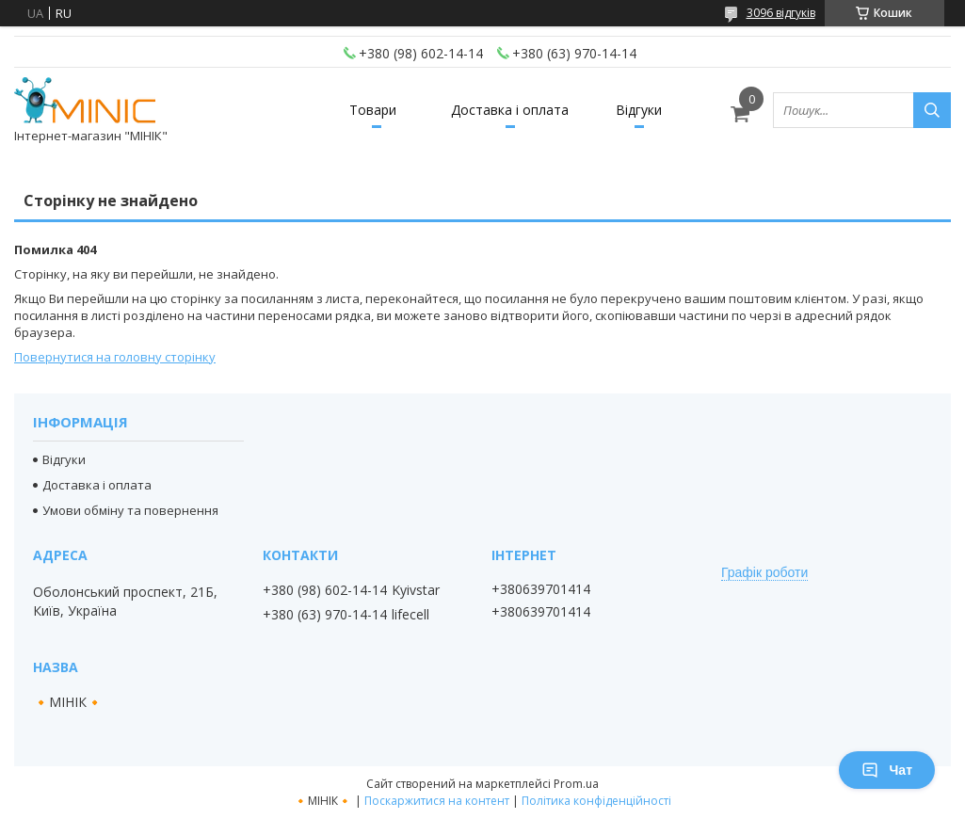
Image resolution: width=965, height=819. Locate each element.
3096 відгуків (781, 13)
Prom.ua (576, 784)
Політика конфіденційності (596, 801)
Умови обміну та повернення (130, 510)
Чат (886, 770)
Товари (372, 110)
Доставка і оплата (510, 110)
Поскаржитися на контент (436, 801)
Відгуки (639, 110)
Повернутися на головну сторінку (115, 356)
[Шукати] (932, 110)
